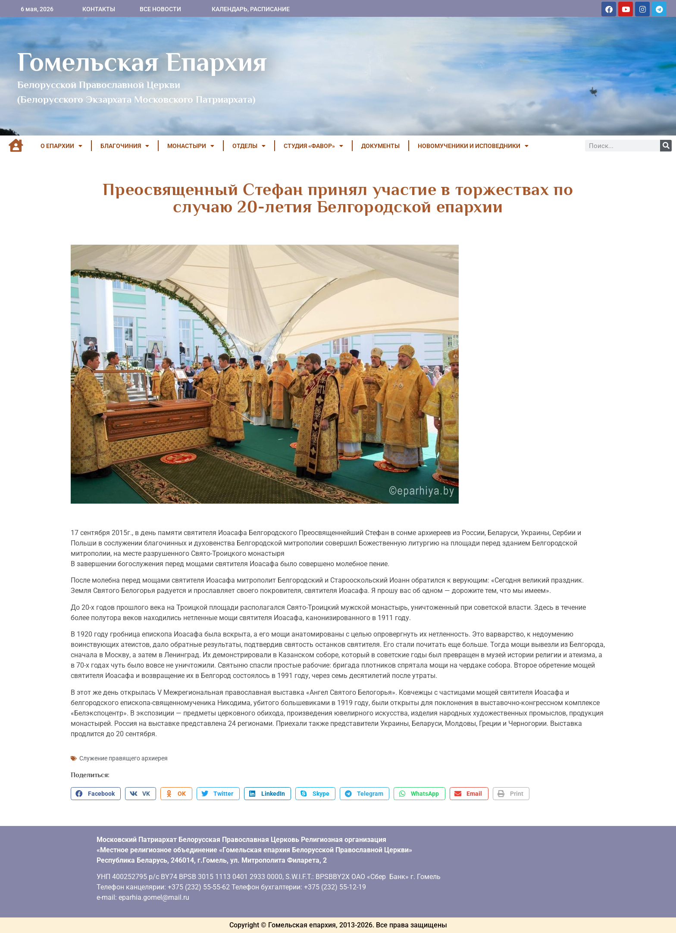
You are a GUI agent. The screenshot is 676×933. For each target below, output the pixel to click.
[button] (96, 793)
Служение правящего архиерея (123, 758)
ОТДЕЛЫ (249, 146)
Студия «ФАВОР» (313, 146)
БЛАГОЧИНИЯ (124, 146)
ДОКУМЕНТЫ (380, 145)
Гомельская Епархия (142, 62)
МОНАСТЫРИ (190, 146)
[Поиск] (666, 145)
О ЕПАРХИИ (61, 146)
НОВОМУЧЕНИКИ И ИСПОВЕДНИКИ (473, 146)
